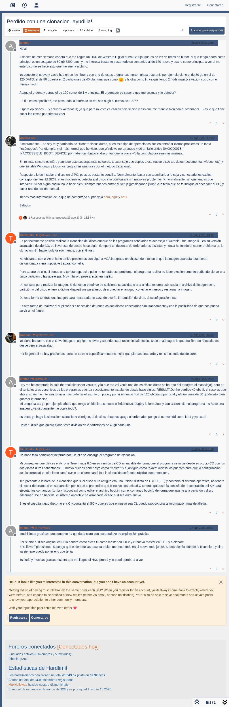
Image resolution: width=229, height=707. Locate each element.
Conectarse (39, 617)
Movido (14, 30)
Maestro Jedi (27, 138)
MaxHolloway (17, 684)
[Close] (221, 582)
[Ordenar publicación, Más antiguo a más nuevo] (181, 30)
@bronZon (39, 379)
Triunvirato (26, 235)
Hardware (31, 30)
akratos (24, 42)
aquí (107, 197)
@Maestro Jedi (46, 235)
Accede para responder (207, 30)
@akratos (43, 449)
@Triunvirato (40, 527)
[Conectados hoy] (78, 647)
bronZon (25, 335)
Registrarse (18, 617)
